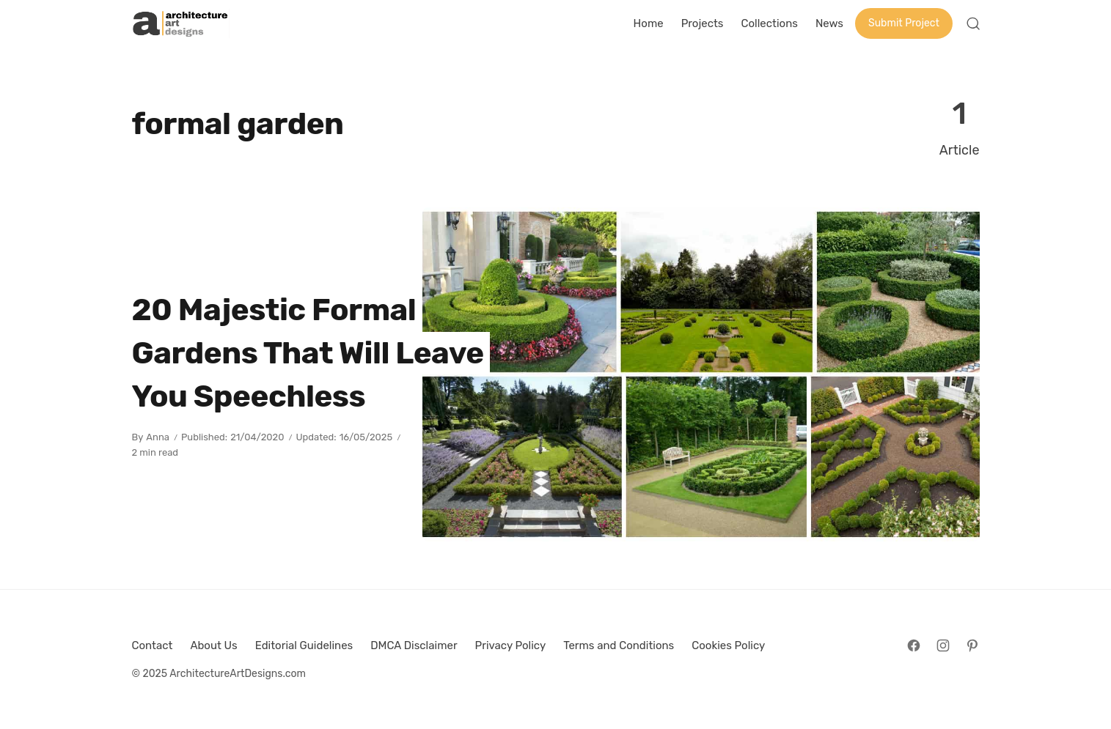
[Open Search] (973, 23)
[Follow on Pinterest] (972, 645)
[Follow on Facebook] (914, 645)
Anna (157, 437)
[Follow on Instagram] (943, 645)
